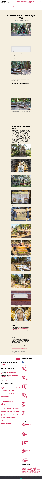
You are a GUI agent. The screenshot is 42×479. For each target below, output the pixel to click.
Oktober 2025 (24, 370)
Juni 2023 (23, 385)
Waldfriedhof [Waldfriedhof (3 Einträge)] (29, 472)
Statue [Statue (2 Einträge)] (25, 471)
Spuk (23, 452)
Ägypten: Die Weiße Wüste (5, 396)
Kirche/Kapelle (24, 434)
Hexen (23, 432)
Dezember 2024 (24, 377)
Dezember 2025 (24, 368)
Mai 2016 (23, 407)
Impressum (18, 1)
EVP (22, 427)
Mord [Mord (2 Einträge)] (30, 470)
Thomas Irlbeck (16, 20)
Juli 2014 (23, 411)
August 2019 (24, 403)
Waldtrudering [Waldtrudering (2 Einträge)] (36, 472)
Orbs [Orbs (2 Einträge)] (36, 470)
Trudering (27, 351)
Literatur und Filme (25, 441)
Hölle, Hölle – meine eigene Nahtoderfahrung (8, 392)
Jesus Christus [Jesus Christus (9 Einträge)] (31, 469)
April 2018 (23, 405)
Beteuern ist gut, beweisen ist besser (7, 421)
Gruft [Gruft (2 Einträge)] (33, 468)
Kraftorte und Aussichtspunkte (27, 435)
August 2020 (24, 398)
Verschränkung (24, 458)
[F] (31, 361)
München (23, 351)
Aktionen (23, 423)
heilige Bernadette (14, 351)
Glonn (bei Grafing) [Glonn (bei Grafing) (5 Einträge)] (25, 468)
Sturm (25, 351)
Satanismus (24, 451)
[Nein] (41, 477)
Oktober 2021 (24, 388)
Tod (22, 453)
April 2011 (23, 415)
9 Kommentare (27, 20)
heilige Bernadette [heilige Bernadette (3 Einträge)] (24, 469)
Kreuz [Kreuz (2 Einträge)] (39, 469)
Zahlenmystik (24, 461)
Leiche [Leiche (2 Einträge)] (23, 470)
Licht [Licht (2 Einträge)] (25, 470)
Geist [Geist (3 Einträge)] (36, 467)
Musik (23, 445)
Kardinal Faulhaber (19, 351)
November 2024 (24, 378)
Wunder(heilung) (25, 460)
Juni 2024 (23, 383)
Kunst (23, 440)
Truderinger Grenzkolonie (15, 352)
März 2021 (23, 393)
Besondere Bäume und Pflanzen (27, 424)
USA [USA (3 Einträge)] (23, 472)
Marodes (23, 444)
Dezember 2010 (24, 416)
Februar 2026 (24, 367)
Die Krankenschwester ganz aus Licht (7, 390)
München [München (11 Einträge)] (33, 470)
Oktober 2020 (24, 396)
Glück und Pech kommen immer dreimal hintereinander (10, 411)
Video (23, 459)
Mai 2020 (23, 401)
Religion (23, 449)
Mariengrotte (24, 443)
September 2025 (25, 371)
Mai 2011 (23, 414)
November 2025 (24, 369)
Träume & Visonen (25, 454)
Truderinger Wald (21, 352)
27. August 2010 (22, 20)
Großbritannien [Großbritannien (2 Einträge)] (31, 468)
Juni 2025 (23, 374)
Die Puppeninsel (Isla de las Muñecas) (7, 401)
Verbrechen (24, 457)
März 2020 (24, 402)
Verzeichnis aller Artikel (31, 1)
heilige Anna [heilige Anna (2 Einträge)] (35, 468)
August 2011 (24, 413)
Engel (23, 426)
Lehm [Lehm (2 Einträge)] (22, 470)
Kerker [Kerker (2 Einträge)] (35, 469)
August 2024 (24, 380)
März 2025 (23, 376)
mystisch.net (3, 1)
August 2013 (24, 412)
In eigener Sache (24, 433)
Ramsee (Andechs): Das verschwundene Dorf (8, 417)
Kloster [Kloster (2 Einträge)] (38, 469)
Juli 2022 (23, 386)
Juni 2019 (23, 404)
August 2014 (24, 410)
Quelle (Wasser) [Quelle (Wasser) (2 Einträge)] (23, 471)
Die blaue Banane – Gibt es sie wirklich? (7, 398)
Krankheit (23, 436)
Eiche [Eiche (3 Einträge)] (28, 467)
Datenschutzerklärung (24, 1)
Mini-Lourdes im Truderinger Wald (21, 16)
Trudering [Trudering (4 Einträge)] (28, 471)
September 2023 (25, 384)
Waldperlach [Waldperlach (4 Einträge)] (33, 472)
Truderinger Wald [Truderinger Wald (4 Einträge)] (37, 471)
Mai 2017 (23, 406)
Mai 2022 (23, 387)
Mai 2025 (23, 375)
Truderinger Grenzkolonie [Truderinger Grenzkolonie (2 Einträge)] (32, 471)
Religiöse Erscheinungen (26, 450)
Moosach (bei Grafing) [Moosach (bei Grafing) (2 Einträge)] (28, 470)
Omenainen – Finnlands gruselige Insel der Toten (9, 399)
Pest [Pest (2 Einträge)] (37, 470)
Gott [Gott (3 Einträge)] (28, 468)
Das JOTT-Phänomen (9, 380)
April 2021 (23, 392)
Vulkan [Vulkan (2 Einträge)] (25, 472)
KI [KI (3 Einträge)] (36, 469)
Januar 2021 (24, 395)
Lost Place (23, 442)
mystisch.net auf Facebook (30, 2)
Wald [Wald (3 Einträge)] (26, 472)
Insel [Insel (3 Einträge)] (27, 469)
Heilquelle (23, 431)
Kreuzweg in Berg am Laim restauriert (7, 423)
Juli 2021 (23, 389)
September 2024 (25, 379)
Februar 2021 (24, 394)
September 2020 (25, 397)
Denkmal (23, 425)
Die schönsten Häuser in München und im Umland (9, 425)
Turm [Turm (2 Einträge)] (22, 472)
